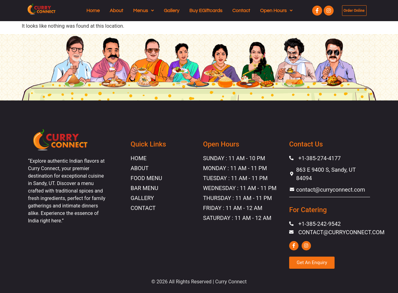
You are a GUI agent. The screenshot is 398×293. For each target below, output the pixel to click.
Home (93, 10)
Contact (241, 10)
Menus (143, 10)
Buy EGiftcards (205, 10)
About (116, 10)
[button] (143, 10)
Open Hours (276, 10)
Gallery (171, 10)
